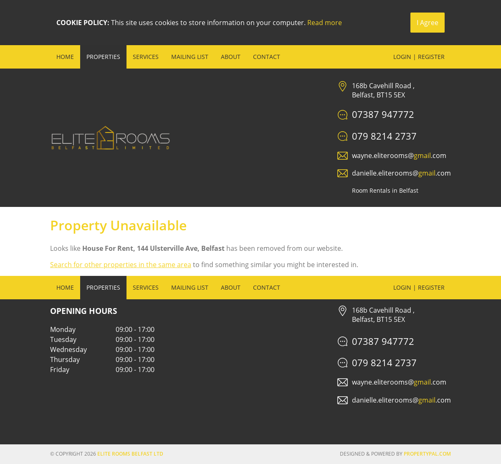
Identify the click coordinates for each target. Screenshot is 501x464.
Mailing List (189, 57)
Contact (266, 57)
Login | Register (419, 57)
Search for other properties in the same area (120, 264)
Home (65, 57)
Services (146, 57)
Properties (103, 57)
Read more (324, 22)
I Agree (427, 22)
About (230, 57)
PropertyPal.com (427, 453)
